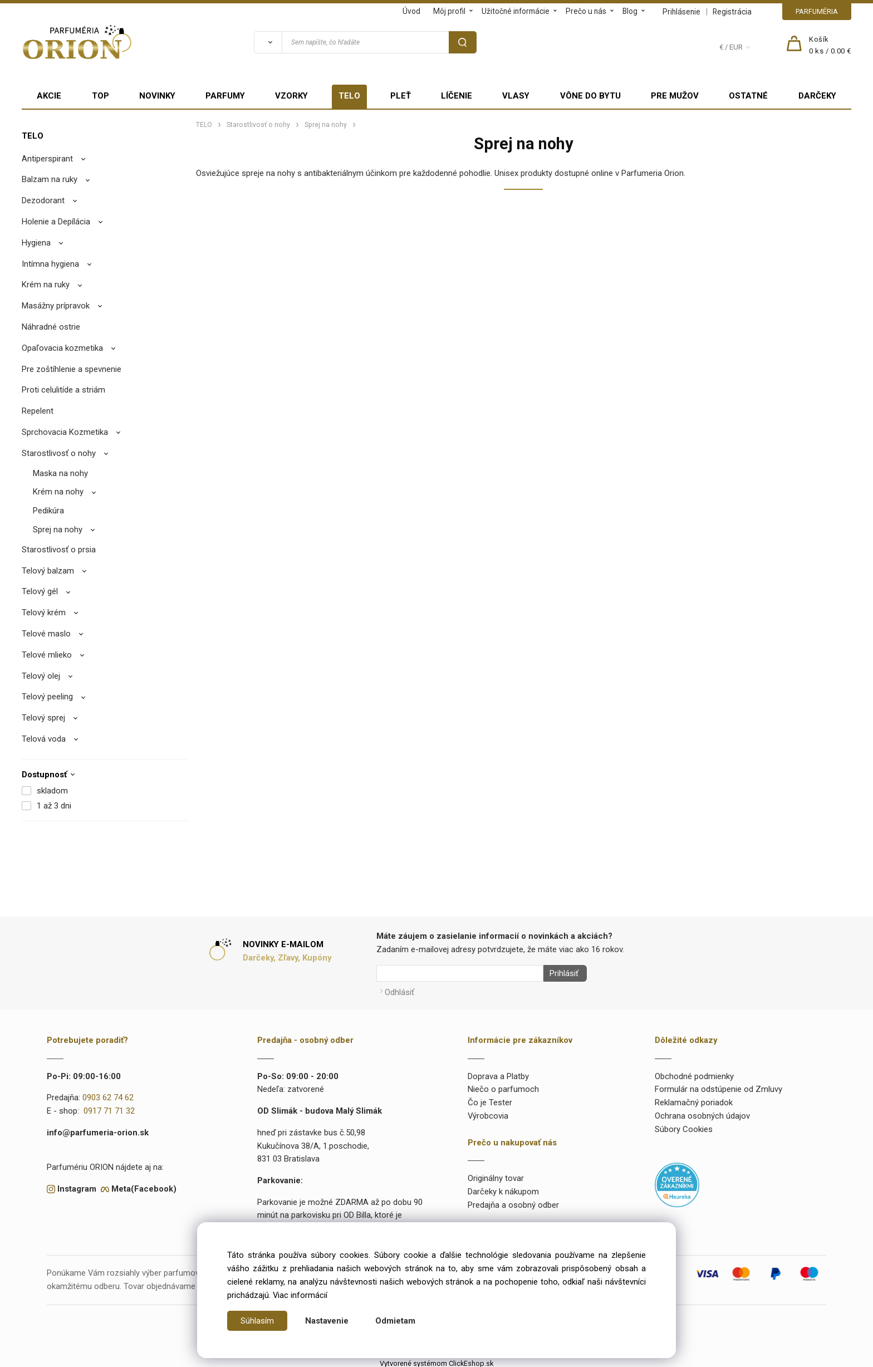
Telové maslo (46, 634)
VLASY (515, 96)
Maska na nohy (60, 473)
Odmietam (395, 1321)
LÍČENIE (456, 96)
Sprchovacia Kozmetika (65, 432)
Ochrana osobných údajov (702, 1113)
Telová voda (44, 739)
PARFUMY (225, 96)
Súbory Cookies (684, 1126)
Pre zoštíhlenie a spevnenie (71, 369)
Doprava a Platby (498, 1073)
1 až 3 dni (54, 805)
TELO (349, 96)
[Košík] (830, 45)
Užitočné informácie (516, 11)
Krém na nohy (58, 492)
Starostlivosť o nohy (59, 453)
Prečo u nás (586, 11)
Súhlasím (257, 1321)
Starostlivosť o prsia (59, 550)
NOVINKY (157, 96)
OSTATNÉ (748, 96)
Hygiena (36, 243)
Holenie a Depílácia (56, 222)
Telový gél (40, 591)
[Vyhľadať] (268, 42)
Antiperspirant (47, 159)
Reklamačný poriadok (694, 1099)
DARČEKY (817, 96)
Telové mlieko (47, 655)
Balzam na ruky (49, 179)
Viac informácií (300, 1295)
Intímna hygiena (50, 264)
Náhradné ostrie (51, 327)
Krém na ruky (46, 285)
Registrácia (732, 11)
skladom (52, 790)
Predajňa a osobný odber (513, 1202)
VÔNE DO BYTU (590, 96)
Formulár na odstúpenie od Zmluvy (718, 1086)
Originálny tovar (496, 1175)
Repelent (37, 411)
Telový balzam (48, 571)
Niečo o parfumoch (503, 1086)
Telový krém (44, 612)
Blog (629, 11)
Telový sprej (43, 718)
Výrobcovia (488, 1113)
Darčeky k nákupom (503, 1188)
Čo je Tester (490, 1099)
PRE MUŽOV (675, 96)
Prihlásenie (681, 11)
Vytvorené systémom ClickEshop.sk (436, 1360)
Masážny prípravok (56, 306)
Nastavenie (327, 1321)
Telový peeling (47, 697)
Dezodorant (43, 200)
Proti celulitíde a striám (63, 390)
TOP (100, 96)
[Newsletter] (459, 973)
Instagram (76, 1185)
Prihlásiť (560, 973)
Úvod (411, 11)
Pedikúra (48, 511)
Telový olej (41, 676)
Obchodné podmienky (694, 1073)
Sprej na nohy (57, 530)
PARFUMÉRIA (817, 11)
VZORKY (291, 96)
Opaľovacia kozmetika (62, 348)
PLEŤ (400, 96)
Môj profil (449, 11)
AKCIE (49, 96)
